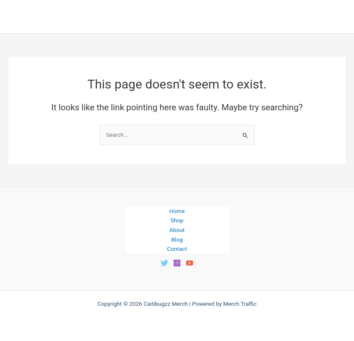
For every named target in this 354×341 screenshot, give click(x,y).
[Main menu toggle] (337, 16)
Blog (176, 239)
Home (177, 211)
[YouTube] (189, 263)
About (177, 229)
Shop (176, 220)
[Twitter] (164, 263)
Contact (177, 248)
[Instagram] (177, 263)
